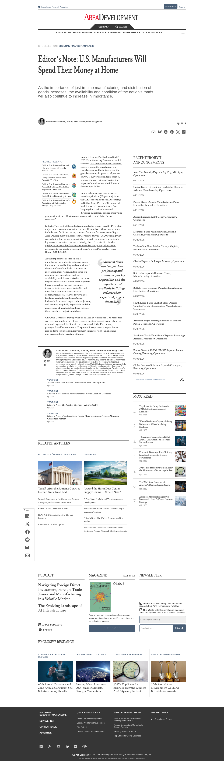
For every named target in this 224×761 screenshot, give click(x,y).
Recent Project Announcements (91, 732)
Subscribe (170, 6)
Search (121, 27)
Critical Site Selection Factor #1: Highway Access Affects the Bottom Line (55, 168)
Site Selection (83, 727)
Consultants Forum (49, 7)
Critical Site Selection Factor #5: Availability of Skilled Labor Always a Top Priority (56, 203)
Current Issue (48, 727)
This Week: (162, 611)
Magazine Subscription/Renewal (53, 713)
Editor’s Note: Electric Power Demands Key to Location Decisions (79, 393)
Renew (182, 7)
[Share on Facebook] (28, 532)
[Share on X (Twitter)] (28, 524)
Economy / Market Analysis (76, 46)
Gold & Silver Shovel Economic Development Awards (128, 719)
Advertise (64, 7)
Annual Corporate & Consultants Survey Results (128, 726)
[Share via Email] (28, 555)
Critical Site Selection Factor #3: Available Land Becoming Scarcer (56, 195)
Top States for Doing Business (127, 736)
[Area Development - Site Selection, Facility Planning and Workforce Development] (112, 17)
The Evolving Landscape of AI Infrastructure (60, 608)
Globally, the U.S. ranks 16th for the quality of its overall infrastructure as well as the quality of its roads (80, 244)
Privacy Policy (121, 758)
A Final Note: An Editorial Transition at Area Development (76, 382)
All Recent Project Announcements (150, 379)
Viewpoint (52, 380)
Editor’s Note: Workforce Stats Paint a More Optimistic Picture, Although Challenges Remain (83, 417)
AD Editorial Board (152, 32)
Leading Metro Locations (125, 731)
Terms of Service (135, 758)
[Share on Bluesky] (28, 548)
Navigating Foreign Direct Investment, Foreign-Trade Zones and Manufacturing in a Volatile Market (60, 592)
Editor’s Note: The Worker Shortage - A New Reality (72, 404)
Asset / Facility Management (89, 718)
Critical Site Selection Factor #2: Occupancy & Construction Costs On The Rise (56, 177)
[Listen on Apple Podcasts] (61, 625)
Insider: (160, 604)
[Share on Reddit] (28, 540)
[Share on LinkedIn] (28, 516)
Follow (103, 27)
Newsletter (47, 721)
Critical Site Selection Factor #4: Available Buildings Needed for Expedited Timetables (56, 187)
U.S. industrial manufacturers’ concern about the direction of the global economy (101, 167)
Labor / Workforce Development (91, 723)
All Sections (183, 32)
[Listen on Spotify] (61, 630)
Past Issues (129, 575)
